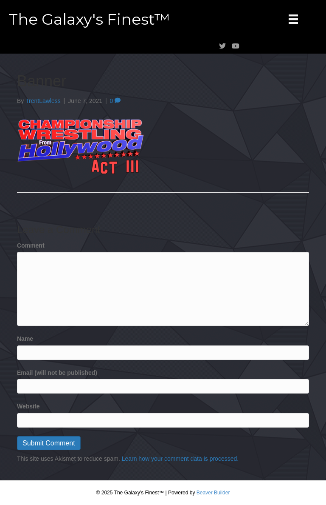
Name (25, 338)
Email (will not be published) (57, 372)
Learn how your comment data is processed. (180, 458)
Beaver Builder (213, 493)
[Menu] (293, 19)
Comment (31, 245)
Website (28, 406)
